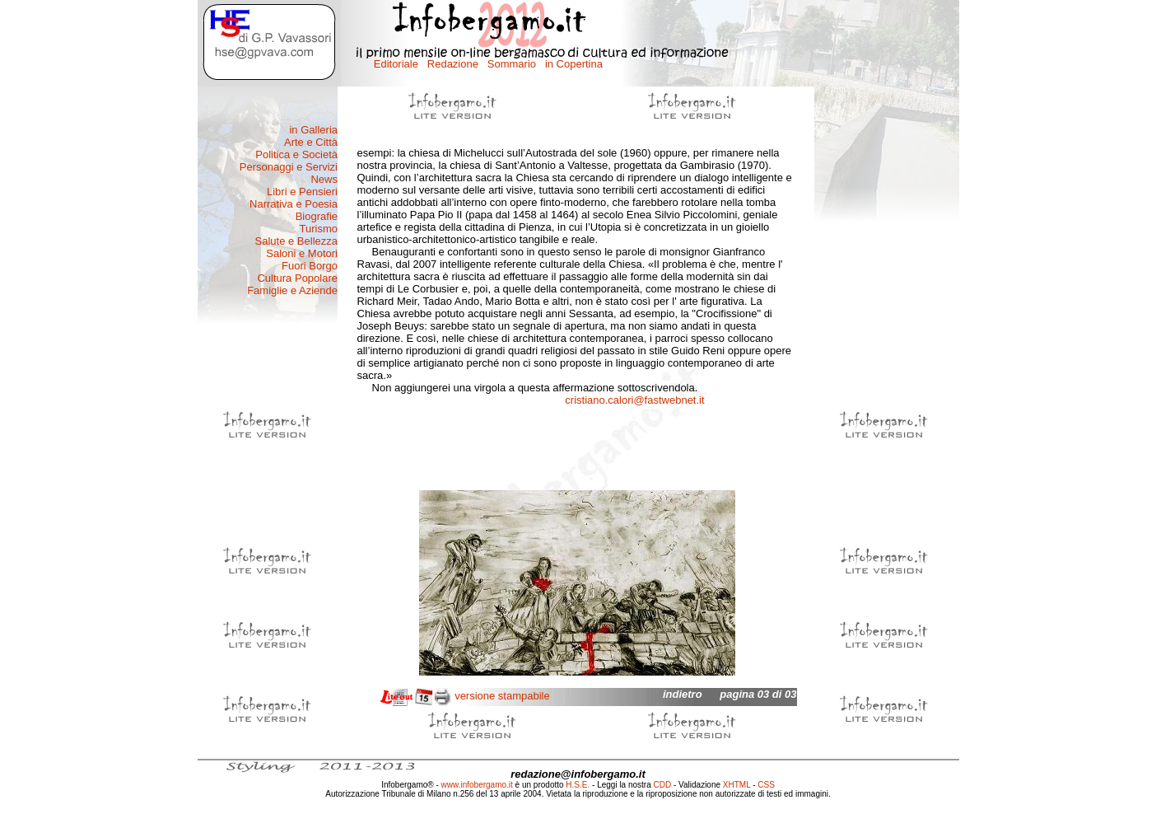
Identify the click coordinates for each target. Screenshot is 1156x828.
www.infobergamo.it (477, 784)
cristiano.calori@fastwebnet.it (634, 400)
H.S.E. (578, 784)
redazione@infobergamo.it (578, 774)
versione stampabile (502, 696)
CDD (663, 784)
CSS (766, 784)
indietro (682, 694)
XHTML (737, 784)
